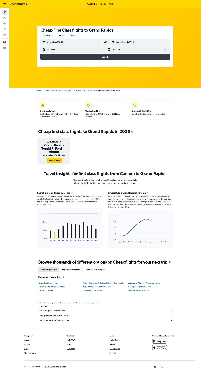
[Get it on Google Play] (159, 341)
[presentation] (132, 131)
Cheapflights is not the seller (106, 310)
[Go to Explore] (4, 34)
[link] (54, 160)
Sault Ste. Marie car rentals (138, 290)
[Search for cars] (4, 23)
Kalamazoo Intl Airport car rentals (52, 287)
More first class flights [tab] (95, 269)
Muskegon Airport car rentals (139, 287)
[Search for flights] (4, 12)
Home (39, 90)
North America (50, 90)
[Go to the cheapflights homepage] (19, 4)
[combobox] (47, 35)
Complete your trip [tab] (49, 269)
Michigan (67, 90)
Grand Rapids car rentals (48, 283)
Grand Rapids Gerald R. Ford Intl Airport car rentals (103, 283)
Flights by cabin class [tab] (71, 269)
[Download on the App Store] (159, 347)
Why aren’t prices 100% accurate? (106, 320)
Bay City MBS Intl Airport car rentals (97, 287)
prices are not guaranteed (91, 303)
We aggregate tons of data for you (106, 315)
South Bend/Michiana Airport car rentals (144, 283)
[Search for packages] (4, 29)
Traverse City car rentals (92, 290)
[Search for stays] (4, 18)
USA (59, 90)
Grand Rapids (78, 90)
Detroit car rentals (46, 290)
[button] (4, 4)
